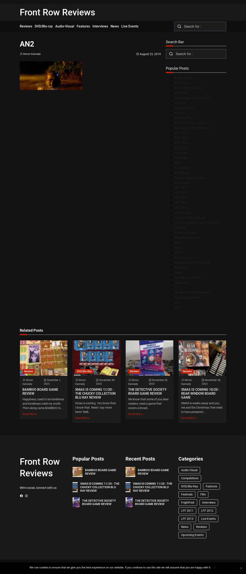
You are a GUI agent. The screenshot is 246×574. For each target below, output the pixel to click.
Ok (214, 567)
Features (180, 153)
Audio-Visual (183, 78)
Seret (178, 273)
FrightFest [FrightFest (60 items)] (187, 502)
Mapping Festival (187, 238)
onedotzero (182, 258)
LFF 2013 (181, 198)
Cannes (179, 103)
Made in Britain (185, 233)
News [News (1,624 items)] (184, 526)
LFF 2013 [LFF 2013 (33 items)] (187, 518)
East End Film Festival (190, 123)
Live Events (182, 213)
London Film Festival (189, 218)
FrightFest (181, 173)
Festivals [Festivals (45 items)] (187, 494)
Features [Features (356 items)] (211, 486)
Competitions (184, 108)
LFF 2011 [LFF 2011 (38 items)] (187, 510)
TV (176, 287)
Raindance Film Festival (192, 263)
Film (177, 163)
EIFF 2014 (181, 143)
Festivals (180, 158)
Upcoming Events (187, 297)
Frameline (181, 168)
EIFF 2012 (181, 133)
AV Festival (182, 83)
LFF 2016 (181, 208)
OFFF (178, 253)
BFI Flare (181, 93)
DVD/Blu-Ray (183, 118)
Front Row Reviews (57, 12)
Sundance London (187, 278)
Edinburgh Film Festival (191, 128)
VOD (177, 307)
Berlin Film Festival (188, 88)
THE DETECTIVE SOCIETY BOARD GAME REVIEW (147, 391)
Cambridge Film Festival (192, 98)
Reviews (180, 268)
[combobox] (200, 26)
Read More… (30, 414)
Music (178, 243)
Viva (177, 302)
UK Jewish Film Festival (191, 292)
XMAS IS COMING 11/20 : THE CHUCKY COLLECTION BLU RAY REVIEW (95, 393)
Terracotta (182, 283)
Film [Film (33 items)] (203, 494)
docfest (179, 113)
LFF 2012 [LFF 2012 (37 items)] (207, 510)
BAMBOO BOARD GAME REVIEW (40, 391)
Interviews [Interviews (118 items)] (208, 502)
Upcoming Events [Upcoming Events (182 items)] (192, 535)
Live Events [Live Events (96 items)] (208, 518)
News (178, 248)
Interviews (182, 183)
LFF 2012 (181, 193)
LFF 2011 (181, 188)
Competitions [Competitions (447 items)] (189, 478)
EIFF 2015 (181, 148)
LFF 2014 (181, 203)
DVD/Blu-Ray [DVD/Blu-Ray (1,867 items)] (189, 486)
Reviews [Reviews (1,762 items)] (201, 526)
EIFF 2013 (181, 138)
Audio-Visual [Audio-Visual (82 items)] (189, 470)
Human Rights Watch (189, 178)
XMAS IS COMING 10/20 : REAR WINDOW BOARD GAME (200, 393)
